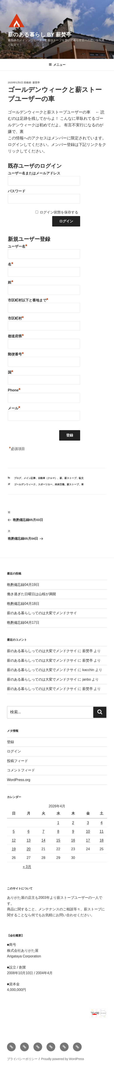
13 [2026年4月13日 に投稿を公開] (29, 840)
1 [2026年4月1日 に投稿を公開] (58, 823)
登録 (10, 742)
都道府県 (16, 335)
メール (14, 407)
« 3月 (27, 867)
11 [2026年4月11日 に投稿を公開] (102, 831)
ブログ (17, 478)
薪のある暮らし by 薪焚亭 (39, 34)
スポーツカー (45, 484)
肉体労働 (59, 484)
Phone (14, 389)
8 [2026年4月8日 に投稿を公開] (58, 831)
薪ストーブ (70, 478)
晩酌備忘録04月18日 (23, 603)
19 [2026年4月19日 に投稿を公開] (14, 849)
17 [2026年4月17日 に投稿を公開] (88, 840)
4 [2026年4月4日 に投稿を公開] (102, 823)
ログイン (14, 751)
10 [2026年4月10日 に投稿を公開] (88, 831)
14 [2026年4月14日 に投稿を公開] (43, 840)
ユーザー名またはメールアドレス (34, 173)
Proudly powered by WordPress (62, 1059)
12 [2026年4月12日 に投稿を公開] (14, 840)
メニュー (57, 64)
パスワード (16, 191)
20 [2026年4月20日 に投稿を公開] (29, 849)
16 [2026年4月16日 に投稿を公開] (73, 840)
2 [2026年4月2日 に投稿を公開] (73, 823)
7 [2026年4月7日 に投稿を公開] (43, 831)
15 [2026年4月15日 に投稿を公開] (58, 840)
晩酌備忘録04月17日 (23, 622)
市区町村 (16, 317)
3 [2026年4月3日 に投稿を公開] (88, 823)
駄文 (81, 478)
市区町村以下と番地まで (28, 299)
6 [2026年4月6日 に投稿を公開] (28, 831)
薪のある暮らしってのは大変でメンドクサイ (42, 613)
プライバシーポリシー (22, 1059)
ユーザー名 (17, 245)
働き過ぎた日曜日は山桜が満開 (31, 594)
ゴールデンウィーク (25, 484)
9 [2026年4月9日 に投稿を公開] (73, 831)
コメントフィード (21, 770)
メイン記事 (30, 478)
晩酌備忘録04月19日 (23, 585)
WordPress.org (18, 780)
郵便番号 (16, 353)
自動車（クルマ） (47, 478)
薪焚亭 (36, 82)
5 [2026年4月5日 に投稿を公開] (14, 831)
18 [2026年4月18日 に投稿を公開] (102, 840)
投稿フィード (17, 761)
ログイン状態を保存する (59, 212)
